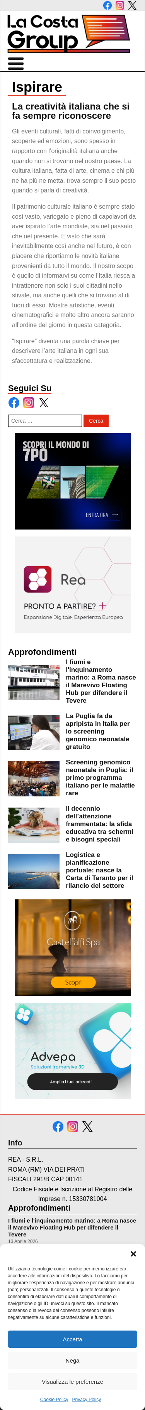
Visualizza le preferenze (72, 1381)
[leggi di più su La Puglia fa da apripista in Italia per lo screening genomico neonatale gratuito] (34, 732)
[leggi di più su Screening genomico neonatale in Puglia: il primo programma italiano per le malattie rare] (34, 778)
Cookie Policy (54, 1399)
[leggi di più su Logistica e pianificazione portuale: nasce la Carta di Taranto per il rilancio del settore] (34, 871)
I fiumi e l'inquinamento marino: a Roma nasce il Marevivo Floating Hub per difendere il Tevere (72, 1227)
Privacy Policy (86, 1399)
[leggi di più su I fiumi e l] (34, 682)
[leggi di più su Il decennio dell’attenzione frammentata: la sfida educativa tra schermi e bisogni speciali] (34, 825)
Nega (73, 1360)
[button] (133, 1254)
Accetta (72, 1339)
